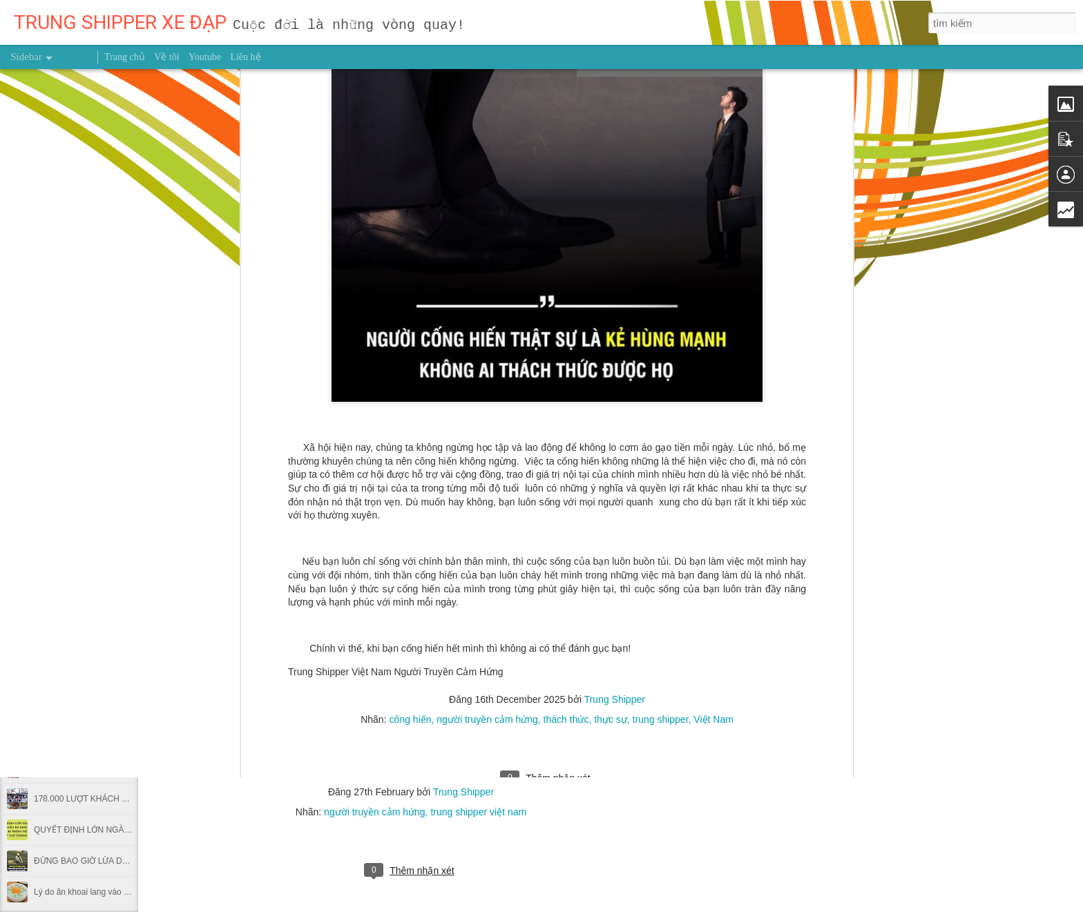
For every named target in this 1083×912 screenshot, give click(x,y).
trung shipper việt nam (478, 811)
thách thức (566, 399)
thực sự (610, 399)
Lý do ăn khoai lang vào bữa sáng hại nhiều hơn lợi (128, 892)
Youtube (205, 57)
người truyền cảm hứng (487, 399)
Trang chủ (124, 57)
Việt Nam (713, 399)
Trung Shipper (614, 379)
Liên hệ (245, 57)
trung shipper (661, 399)
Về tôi (166, 57)
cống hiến (410, 399)
